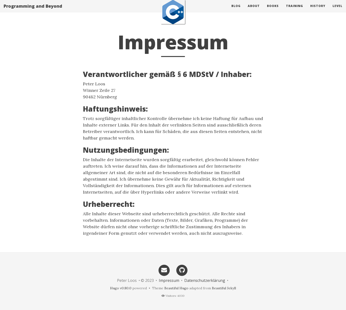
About (254, 11)
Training (294, 11)
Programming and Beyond (33, 11)
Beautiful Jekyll (224, 288)
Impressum (169, 280)
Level (337, 11)
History (317, 11)
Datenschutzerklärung (204, 280)
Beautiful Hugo (176, 288)
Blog (236, 11)
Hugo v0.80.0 (120, 288)
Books (273, 11)
